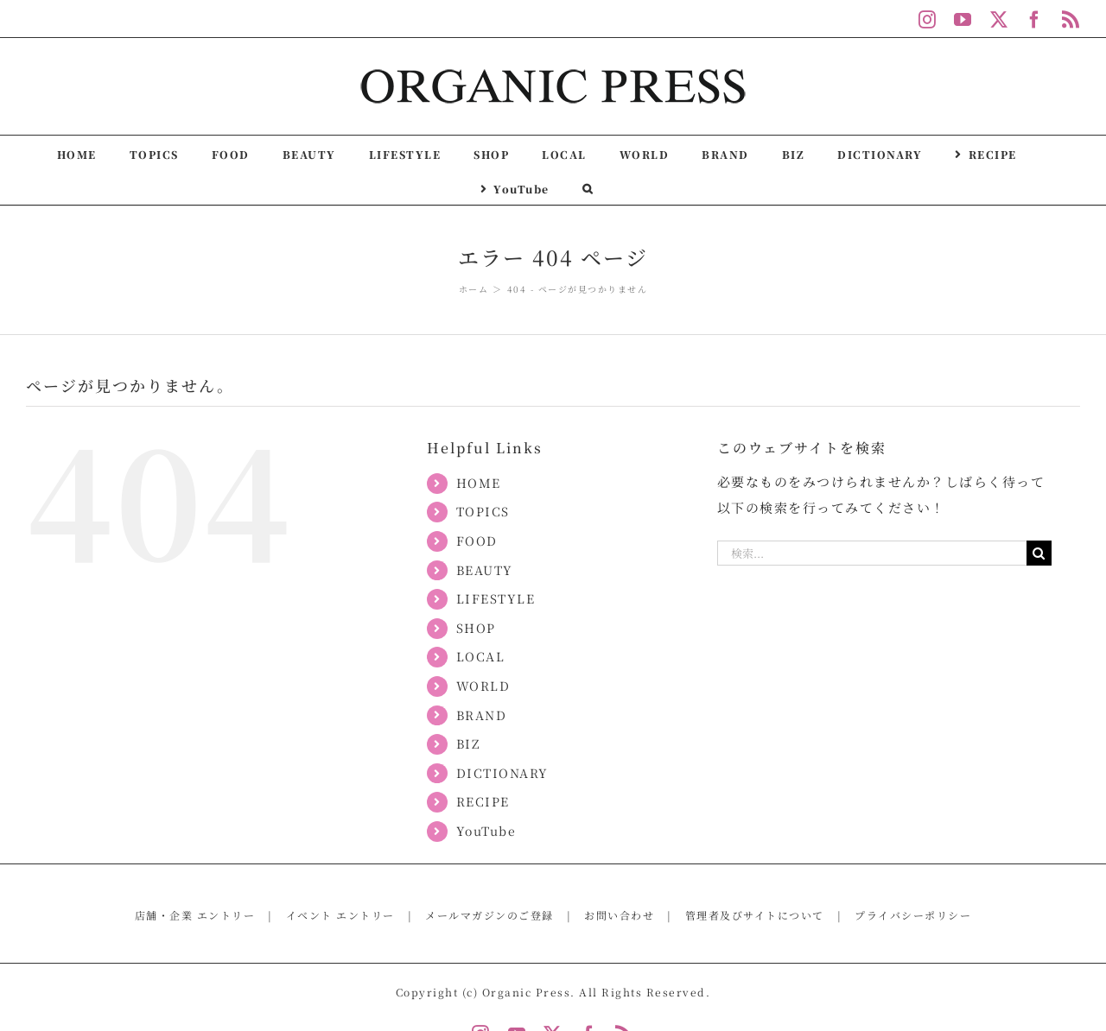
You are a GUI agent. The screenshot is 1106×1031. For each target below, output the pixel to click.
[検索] (1039, 553)
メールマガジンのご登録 (489, 915)
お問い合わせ (619, 915)
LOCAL (480, 656)
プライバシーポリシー (913, 915)
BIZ (468, 743)
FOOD (477, 540)
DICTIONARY (502, 772)
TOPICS (483, 511)
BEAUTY (484, 570)
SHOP (476, 627)
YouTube (486, 830)
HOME (478, 482)
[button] (588, 187)
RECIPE (483, 801)
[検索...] (872, 553)
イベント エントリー (340, 915)
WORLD (483, 685)
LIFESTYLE (496, 598)
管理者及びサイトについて (754, 915)
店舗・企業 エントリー (195, 915)
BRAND (481, 715)
